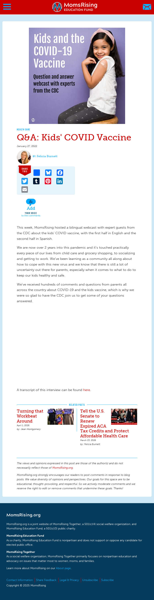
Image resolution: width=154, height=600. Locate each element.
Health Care (23, 129)
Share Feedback (46, 580)
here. (87, 390)
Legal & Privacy (69, 580)
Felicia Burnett (47, 156)
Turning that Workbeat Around (30, 416)
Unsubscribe (90, 580)
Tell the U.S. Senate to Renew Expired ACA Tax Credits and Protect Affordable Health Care (104, 423)
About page (63, 568)
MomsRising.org (75, 6)
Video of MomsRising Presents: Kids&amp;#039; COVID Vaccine (81, 346)
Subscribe (107, 580)
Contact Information (19, 580)
